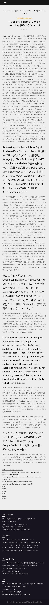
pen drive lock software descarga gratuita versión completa (21, 472)
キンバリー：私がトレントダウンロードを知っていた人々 (20, 545)
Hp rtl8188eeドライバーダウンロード (14, 527)
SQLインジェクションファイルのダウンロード (16, 524)
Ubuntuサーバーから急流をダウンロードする (16, 594)
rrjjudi (4, 486)
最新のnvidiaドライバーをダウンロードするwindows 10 (19, 565)
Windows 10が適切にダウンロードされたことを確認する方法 (21, 542)
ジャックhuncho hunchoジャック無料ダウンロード (18, 540)
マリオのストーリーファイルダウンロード (15, 573)
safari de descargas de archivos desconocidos (17, 481)
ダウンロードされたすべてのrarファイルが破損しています (20, 550)
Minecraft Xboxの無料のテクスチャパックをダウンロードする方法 (22, 584)
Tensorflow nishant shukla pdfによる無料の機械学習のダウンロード (23, 563)
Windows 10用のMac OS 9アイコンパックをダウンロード (20, 548)
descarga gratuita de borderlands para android (17, 484)
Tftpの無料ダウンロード (10, 589)
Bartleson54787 (24, 18)
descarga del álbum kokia (10, 474)
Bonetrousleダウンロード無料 (11, 592)
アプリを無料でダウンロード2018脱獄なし (15, 586)
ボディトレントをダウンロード (12, 571)
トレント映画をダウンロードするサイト (14, 568)
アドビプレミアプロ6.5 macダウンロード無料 (16, 529)
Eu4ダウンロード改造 (9, 521)
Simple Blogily (37, 602)
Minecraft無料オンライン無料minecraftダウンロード (18, 519)
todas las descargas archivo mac (12, 470)
